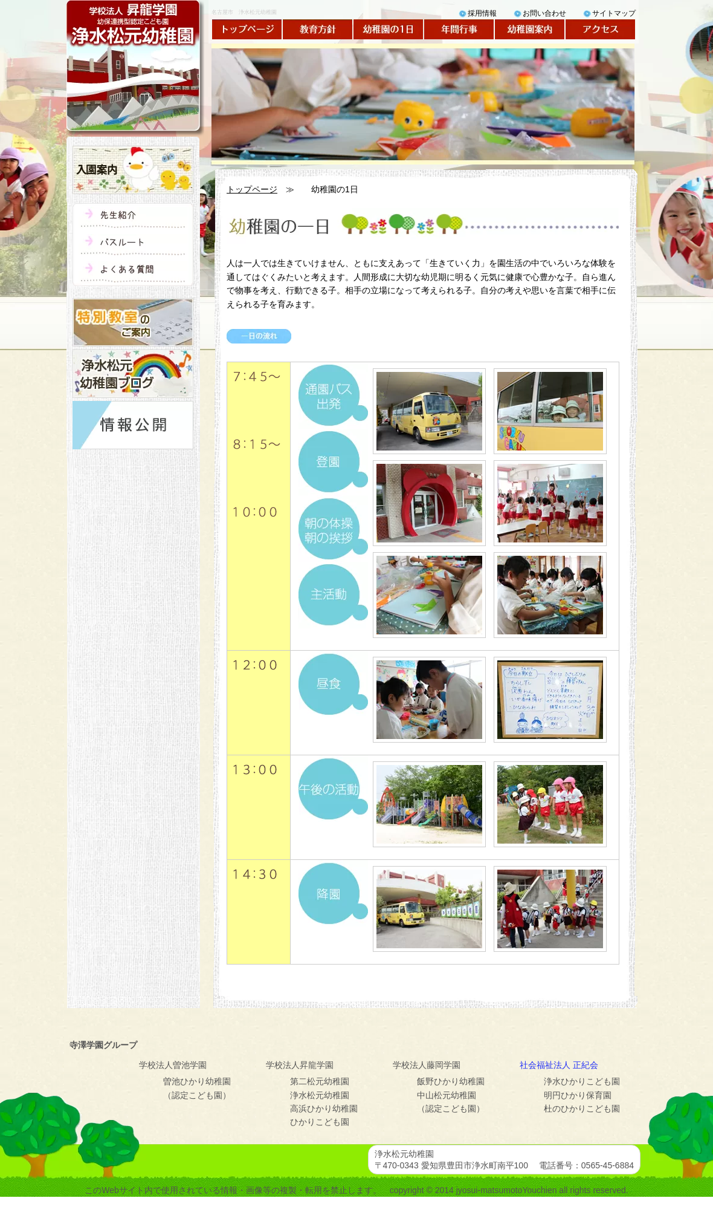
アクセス (600, 29)
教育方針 (317, 29)
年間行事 (459, 29)
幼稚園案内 (529, 29)
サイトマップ (614, 13)
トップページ (247, 29)
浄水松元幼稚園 (319, 1095)
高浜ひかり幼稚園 (324, 1108)
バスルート (133, 244)
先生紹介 (133, 217)
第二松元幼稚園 (319, 1081)
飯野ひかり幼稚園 (451, 1081)
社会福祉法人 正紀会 (559, 1065)
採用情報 (482, 13)
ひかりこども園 (319, 1122)
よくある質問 (133, 271)
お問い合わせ (544, 13)
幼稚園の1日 (388, 29)
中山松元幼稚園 (446, 1095)
